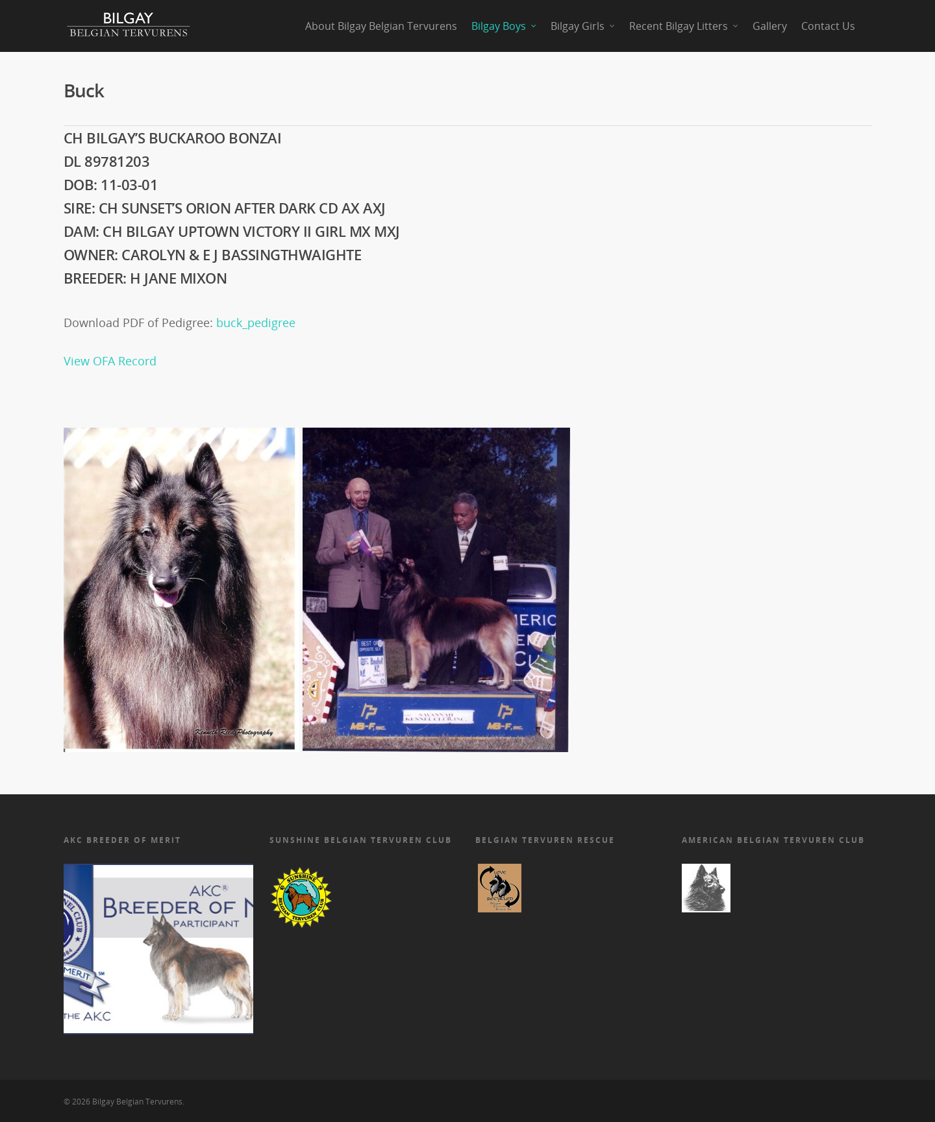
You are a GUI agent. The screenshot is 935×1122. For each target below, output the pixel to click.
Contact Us (828, 26)
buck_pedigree (255, 322)
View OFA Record (110, 361)
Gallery (770, 26)
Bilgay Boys (504, 26)
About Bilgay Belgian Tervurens (381, 26)
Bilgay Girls (583, 26)
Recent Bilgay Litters (684, 26)
